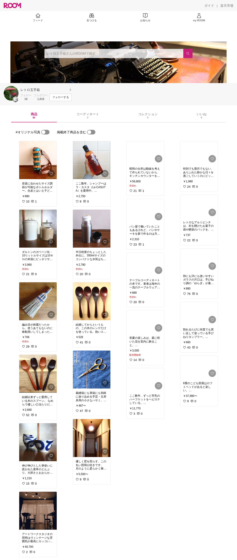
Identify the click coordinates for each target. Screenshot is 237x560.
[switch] (45, 132)
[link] (38, 160)
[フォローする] (61, 97)
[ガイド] (209, 5)
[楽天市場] (226, 5)
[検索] (188, 53)
